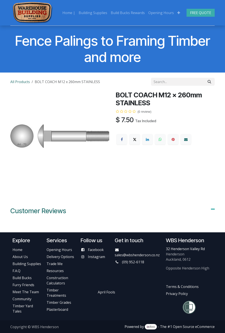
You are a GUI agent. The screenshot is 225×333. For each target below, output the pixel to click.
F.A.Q (16, 270)
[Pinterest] (173, 139)
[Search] (209, 82)
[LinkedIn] (147, 139)
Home (17, 249)
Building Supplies (27, 263)
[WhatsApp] (160, 139)
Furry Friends (24, 284)
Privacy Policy (177, 293)
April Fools (106, 292)
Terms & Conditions (182, 286)
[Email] (186, 139)
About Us (20, 256)
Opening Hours (59, 249)
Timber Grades (59, 302)
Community (22, 299)
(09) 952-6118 (133, 262)
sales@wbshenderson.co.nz (137, 255)
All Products (20, 81)
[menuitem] (69, 12)
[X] (134, 139)
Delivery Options (60, 256)
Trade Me (55, 263)
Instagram (96, 256)
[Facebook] (121, 139)
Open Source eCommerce (194, 326)
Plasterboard (57, 309)
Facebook (96, 249)
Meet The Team (26, 291)
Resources (55, 270)
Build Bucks (22, 277)
